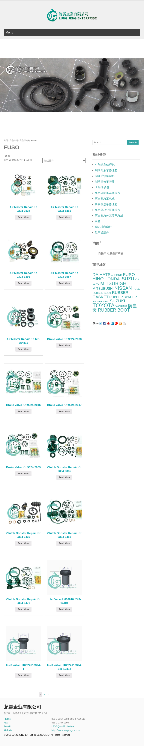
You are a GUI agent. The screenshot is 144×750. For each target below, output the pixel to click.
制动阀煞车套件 (105, 181)
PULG (136, 288)
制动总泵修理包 (105, 176)
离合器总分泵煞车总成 (109, 215)
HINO (98, 278)
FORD (118, 275)
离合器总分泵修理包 (107, 209)
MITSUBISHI (114, 283)
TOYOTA (103, 305)
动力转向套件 (103, 226)
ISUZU (127, 278)
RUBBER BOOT (101, 293)
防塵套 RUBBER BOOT (114, 307)
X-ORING (121, 306)
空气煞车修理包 (105, 164)
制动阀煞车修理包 (106, 170)
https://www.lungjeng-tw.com (66, 730)
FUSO (129, 274)
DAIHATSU (102, 274)
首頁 (6, 140)
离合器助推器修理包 (107, 192)
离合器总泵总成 (105, 198)
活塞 (97, 221)
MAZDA (95, 284)
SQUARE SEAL (100, 301)
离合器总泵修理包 (106, 204)
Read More (23, 217)
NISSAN (123, 288)
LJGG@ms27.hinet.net (63, 726)
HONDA (112, 279)
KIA (137, 279)
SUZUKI (117, 301)
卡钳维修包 (102, 187)
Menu (9, 32)
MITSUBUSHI (103, 288)
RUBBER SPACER (123, 297)
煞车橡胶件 (102, 232)
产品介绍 (14, 140)
